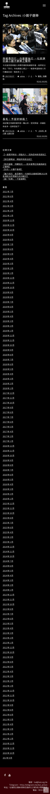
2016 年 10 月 (8, 455)
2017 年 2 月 (8, 436)
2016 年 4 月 (8, 484)
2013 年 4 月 (8, 628)
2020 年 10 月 (8, 230)
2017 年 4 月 (8, 431)
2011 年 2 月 (8, 734)
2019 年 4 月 (8, 316)
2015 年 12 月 (8, 503)
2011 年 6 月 (8, 714)
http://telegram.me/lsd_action (33, 784)
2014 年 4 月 (8, 575)
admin (20, 76)
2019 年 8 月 (8, 297)
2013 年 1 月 (8, 642)
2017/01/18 (9, 131)
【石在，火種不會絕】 (13, 169)
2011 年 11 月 (8, 695)
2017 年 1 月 (8, 441)
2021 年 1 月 (8, 215)
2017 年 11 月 (8, 398)
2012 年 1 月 (8, 686)
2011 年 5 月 (8, 719)
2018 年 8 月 (8, 354)
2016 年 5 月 (8, 479)
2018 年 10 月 (8, 345)
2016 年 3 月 (8, 489)
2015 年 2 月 (8, 537)
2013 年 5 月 (8, 623)
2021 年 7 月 (8, 191)
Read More (42, 81)
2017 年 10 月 (8, 402)
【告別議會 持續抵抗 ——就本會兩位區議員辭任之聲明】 (24, 165)
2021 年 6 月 (8, 196)
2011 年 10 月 (8, 700)
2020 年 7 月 (8, 244)
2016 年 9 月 (8, 460)
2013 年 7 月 (8, 614)
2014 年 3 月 (8, 580)
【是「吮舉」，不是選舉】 (15, 179)
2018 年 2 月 (8, 383)
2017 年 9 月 (8, 407)
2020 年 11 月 (8, 225)
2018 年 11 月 (8, 340)
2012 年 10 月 (8, 652)
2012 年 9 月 (8, 657)
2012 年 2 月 (8, 681)
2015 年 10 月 (8, 513)
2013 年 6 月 (8, 618)
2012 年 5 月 (8, 666)
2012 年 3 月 (8, 676)
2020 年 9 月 (8, 234)
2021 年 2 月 (8, 210)
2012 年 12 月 (8, 647)
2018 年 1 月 (8, 388)
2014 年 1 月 (8, 590)
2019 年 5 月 (8, 311)
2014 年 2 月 (8, 585)
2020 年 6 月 (8, 249)
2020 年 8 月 (8, 239)
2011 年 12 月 (8, 690)
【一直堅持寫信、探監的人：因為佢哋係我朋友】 (25, 154)
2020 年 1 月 (8, 273)
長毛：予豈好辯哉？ (15, 119)
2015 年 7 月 (8, 522)
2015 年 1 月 (8, 542)
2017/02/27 (9, 76)
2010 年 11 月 (8, 748)
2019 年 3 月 (8, 321)
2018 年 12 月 (8, 335)
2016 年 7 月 (8, 470)
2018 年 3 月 (8, 378)
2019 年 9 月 (8, 292)
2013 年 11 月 (8, 599)
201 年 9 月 (7, 758)
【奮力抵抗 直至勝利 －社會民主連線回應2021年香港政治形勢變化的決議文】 (25, 175)
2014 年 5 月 (8, 570)
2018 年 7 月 (8, 359)
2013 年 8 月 (8, 609)
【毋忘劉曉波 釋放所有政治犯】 (18, 159)
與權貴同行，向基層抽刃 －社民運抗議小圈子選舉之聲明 (24, 60)
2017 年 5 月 (8, 426)
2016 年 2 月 (8, 494)
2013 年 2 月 (8, 638)
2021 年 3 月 (8, 206)
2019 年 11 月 (8, 282)
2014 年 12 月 (8, 546)
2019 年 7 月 (8, 302)
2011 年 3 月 (8, 729)
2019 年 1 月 (8, 330)
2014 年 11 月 (8, 551)
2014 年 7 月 (8, 561)
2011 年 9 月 (8, 705)
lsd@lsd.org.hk (40, 782)
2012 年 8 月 (8, 662)
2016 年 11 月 (8, 450)
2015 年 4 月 (8, 532)
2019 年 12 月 (8, 278)
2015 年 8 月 (8, 518)
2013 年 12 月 (8, 594)
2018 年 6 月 (8, 364)
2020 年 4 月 (8, 258)
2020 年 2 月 (8, 268)
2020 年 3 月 (8, 263)
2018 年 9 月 (8, 350)
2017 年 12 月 (8, 393)
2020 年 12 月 (8, 220)
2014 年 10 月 (8, 556)
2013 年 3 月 (8, 633)
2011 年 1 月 (8, 738)
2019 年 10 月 (8, 287)
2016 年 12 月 (8, 446)
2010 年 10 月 (8, 753)
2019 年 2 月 (8, 326)
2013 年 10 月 (8, 604)
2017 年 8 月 (8, 412)
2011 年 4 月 (8, 724)
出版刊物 (10, 133)
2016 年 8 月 (8, 465)
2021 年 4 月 (8, 201)
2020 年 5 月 (8, 254)
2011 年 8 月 (8, 710)
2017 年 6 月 (8, 422)
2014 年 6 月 (8, 566)
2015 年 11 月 (8, 508)
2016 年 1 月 (8, 498)
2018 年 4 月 (8, 374)
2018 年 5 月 (8, 369)
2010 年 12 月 (8, 743)
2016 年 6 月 (8, 474)
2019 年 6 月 (8, 306)
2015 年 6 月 (8, 527)
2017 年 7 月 (8, 417)
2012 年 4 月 (8, 671)
